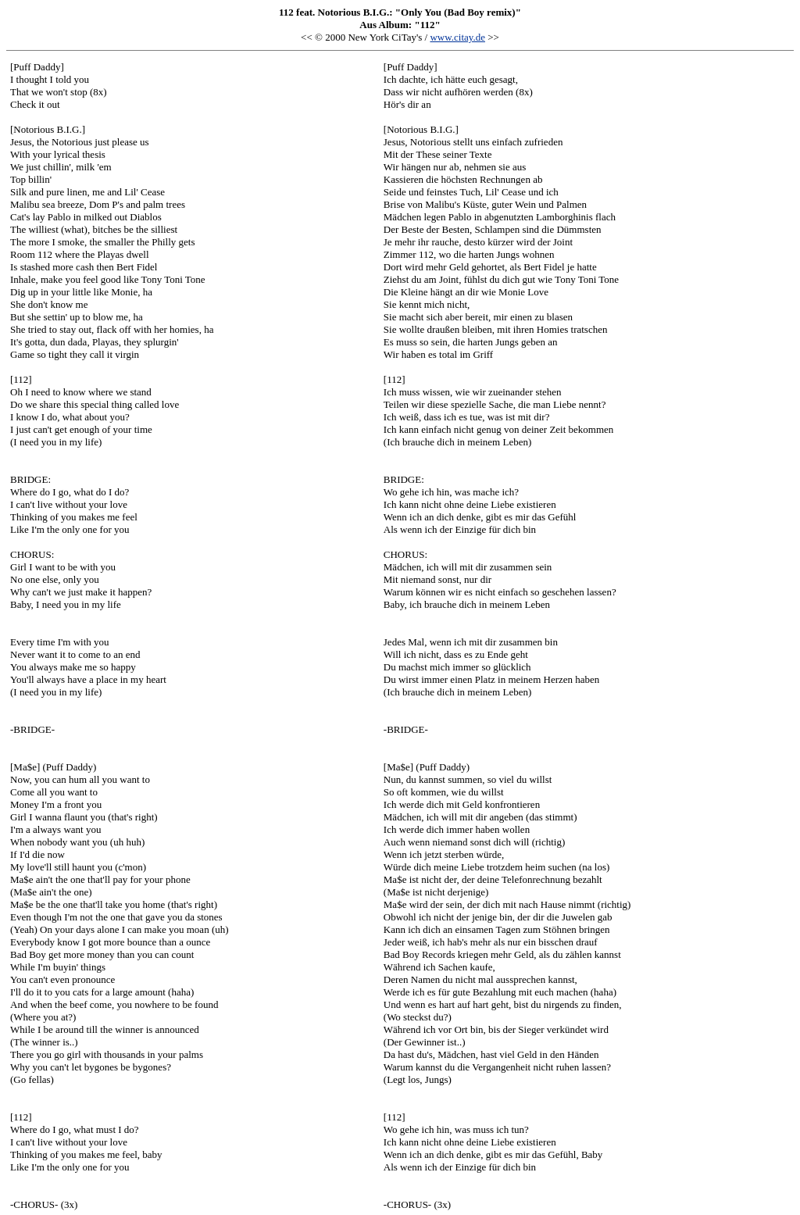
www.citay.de (457, 37)
